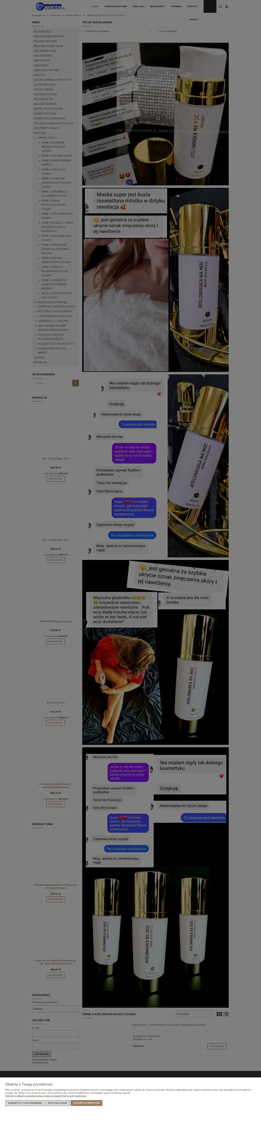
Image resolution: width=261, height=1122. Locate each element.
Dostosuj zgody (57, 1103)
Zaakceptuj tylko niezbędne (25, 1103)
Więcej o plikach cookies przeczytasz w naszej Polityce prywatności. (46, 1095)
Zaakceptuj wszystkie (86, 1103)
